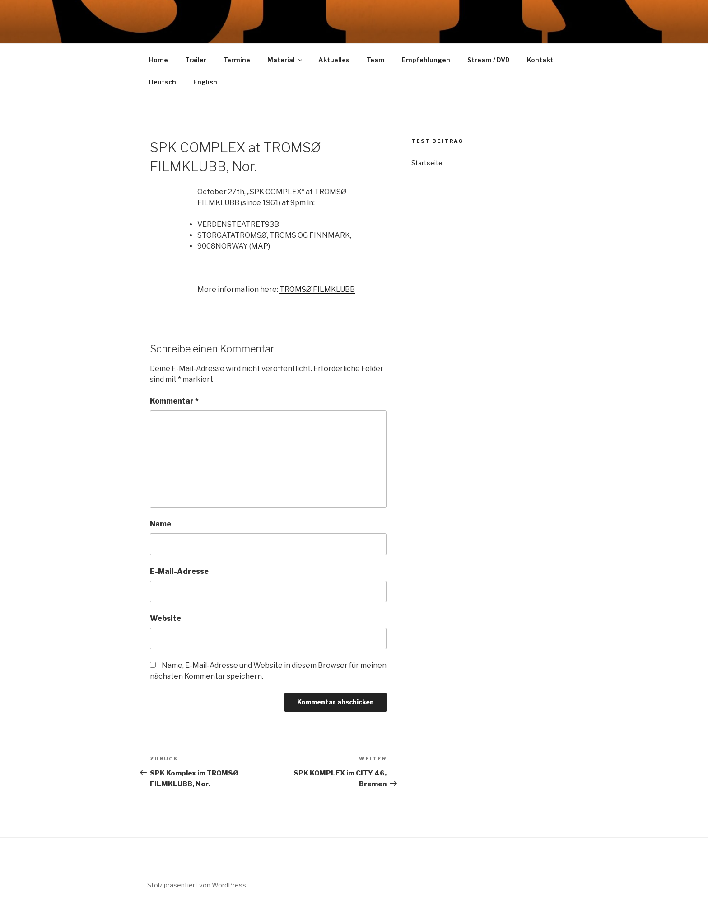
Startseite (426, 163)
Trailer (195, 60)
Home (158, 60)
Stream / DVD (488, 60)
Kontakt (540, 60)
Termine (237, 60)
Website (165, 618)
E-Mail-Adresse (179, 571)
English (205, 82)
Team (376, 60)
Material (285, 60)
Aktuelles (333, 60)
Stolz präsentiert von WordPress (196, 885)
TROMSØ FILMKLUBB (317, 289)
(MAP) (259, 246)
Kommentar (174, 401)
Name (160, 524)
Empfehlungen (426, 60)
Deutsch (162, 82)
